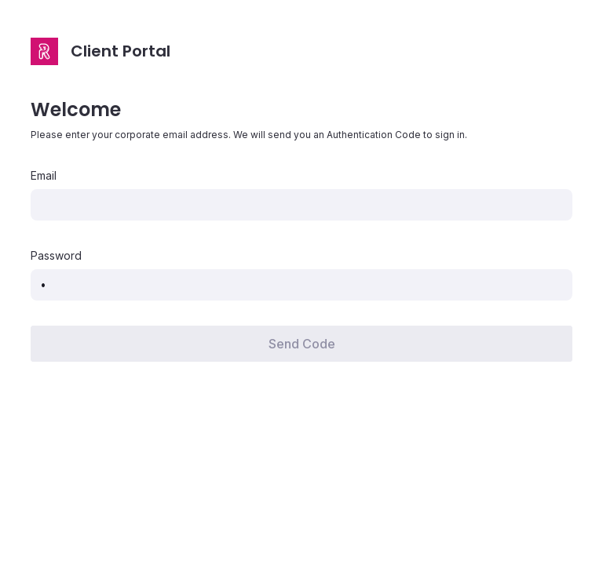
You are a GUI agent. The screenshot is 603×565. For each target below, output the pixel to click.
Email (44, 176)
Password (56, 256)
